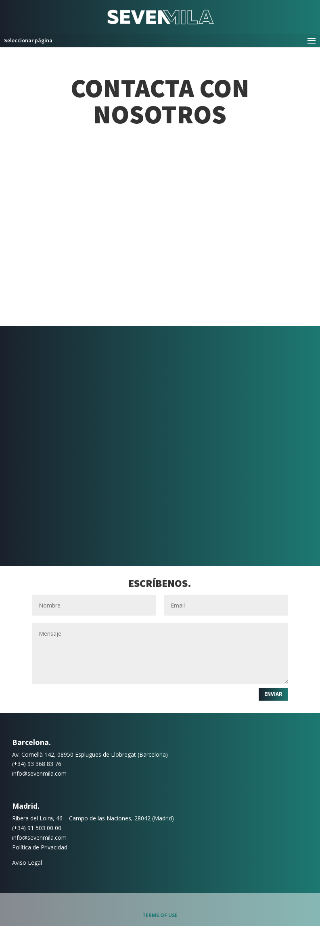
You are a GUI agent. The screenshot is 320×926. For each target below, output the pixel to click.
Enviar (273, 693)
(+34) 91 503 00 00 (36, 828)
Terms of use (160, 915)
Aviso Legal (27, 862)
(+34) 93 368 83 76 (36, 764)
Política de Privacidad (39, 847)
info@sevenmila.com (39, 773)
